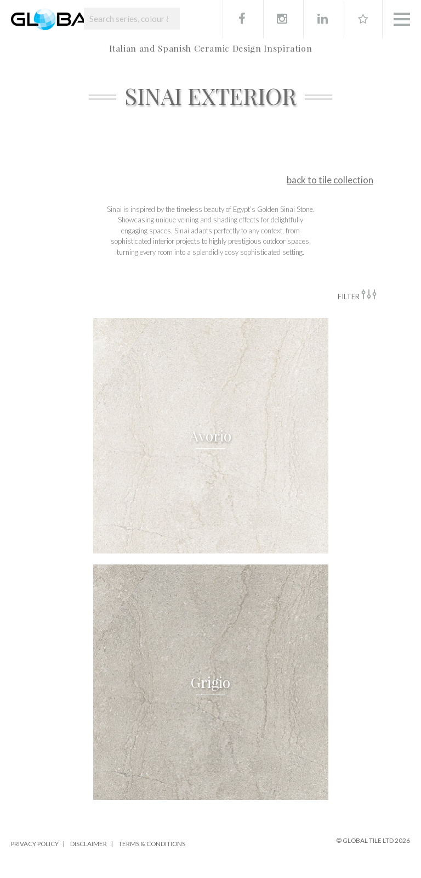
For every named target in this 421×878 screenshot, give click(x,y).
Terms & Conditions (151, 843)
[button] (210, 435)
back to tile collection (330, 180)
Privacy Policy (35, 843)
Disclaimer (88, 843)
